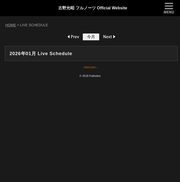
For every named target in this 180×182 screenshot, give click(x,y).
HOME (10, 25)
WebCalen (90, 67)
